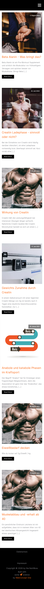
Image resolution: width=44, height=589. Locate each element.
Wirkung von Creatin (15, 212)
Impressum (22, 563)
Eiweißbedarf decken (16, 448)
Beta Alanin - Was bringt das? (21, 57)
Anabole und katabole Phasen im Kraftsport (21, 370)
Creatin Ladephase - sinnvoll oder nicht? (21, 135)
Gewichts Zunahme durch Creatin (19, 290)
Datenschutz (22, 552)
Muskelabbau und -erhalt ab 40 (20, 517)
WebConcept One (23, 578)
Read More (8, 76)
